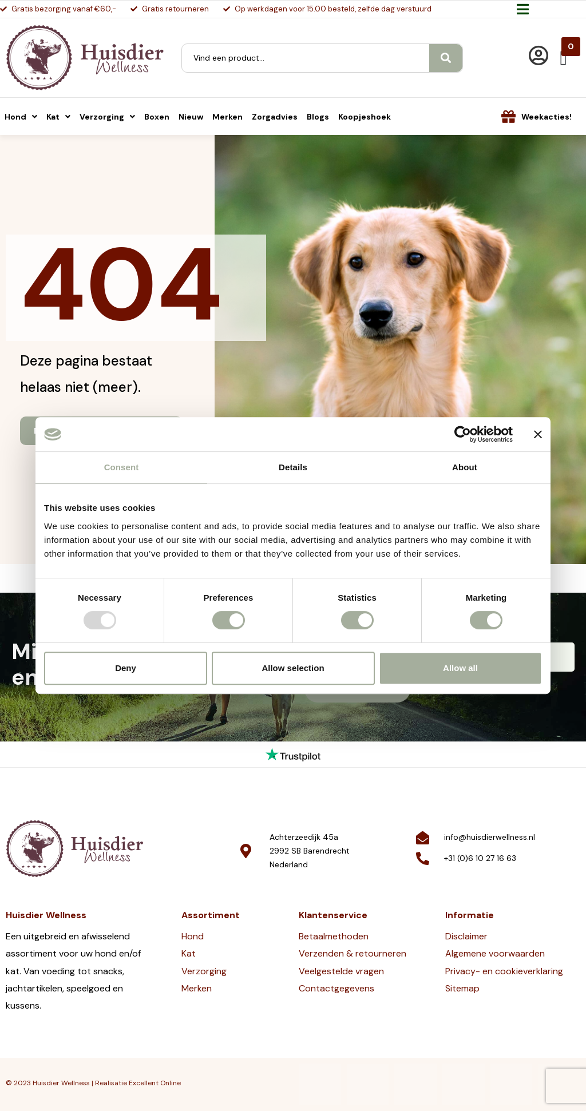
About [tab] (464, 467)
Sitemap (462, 988)
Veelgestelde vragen (341, 971)
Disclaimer (466, 936)
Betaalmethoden (334, 936)
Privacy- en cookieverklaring (504, 971)
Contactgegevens (336, 988)
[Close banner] (538, 434)
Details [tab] (293, 467)
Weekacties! (546, 117)
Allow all (460, 668)
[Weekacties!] (508, 116)
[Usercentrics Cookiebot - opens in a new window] (463, 434)
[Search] (445, 58)
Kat (188, 953)
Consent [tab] (121, 467)
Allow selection (293, 668)
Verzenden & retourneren (352, 953)
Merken (196, 988)
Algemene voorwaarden (495, 953)
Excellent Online (155, 1083)
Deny (125, 668)
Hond (192, 936)
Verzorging (204, 971)
